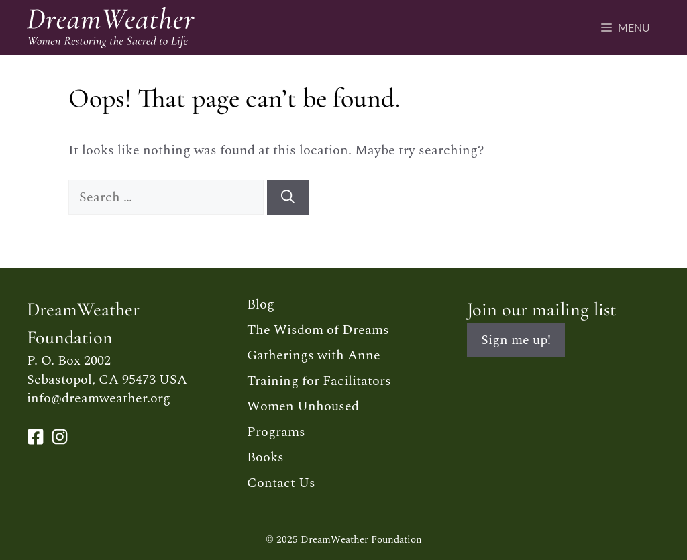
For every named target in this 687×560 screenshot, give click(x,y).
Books (265, 457)
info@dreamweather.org (98, 398)
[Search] (288, 197)
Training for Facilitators (319, 381)
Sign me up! (516, 340)
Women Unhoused (303, 406)
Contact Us (281, 483)
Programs (276, 432)
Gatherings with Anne (313, 355)
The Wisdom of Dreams (318, 330)
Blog (260, 304)
